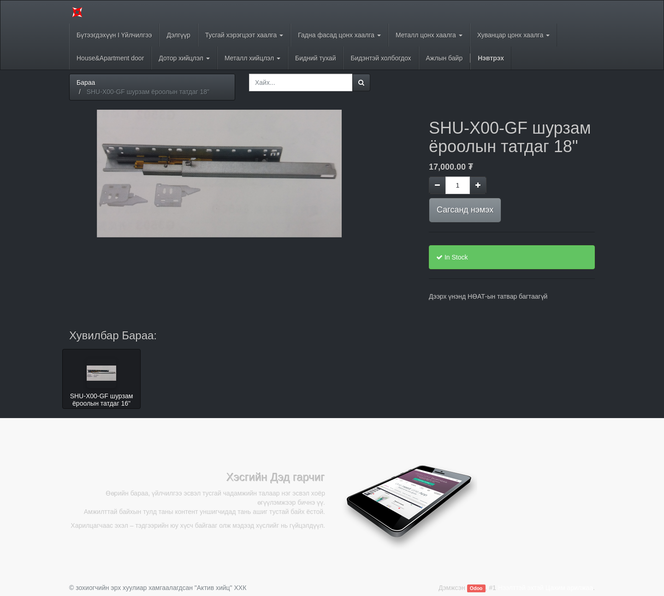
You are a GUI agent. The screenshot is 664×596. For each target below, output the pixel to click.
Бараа (86, 82)
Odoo (476, 588)
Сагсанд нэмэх (465, 209)
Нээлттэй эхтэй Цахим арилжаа (545, 587)
